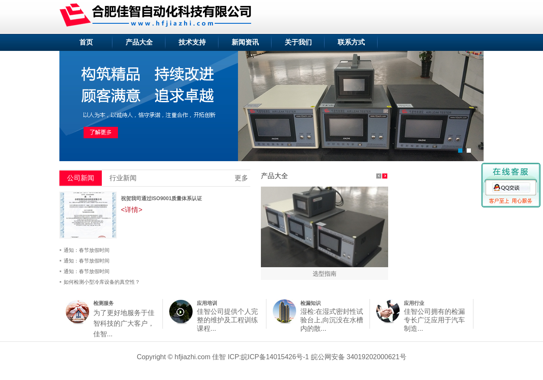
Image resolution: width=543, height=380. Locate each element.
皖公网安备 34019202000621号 (358, 356)
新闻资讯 (245, 42)
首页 (86, 42)
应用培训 (207, 303)
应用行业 (414, 303)
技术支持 (192, 42)
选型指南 (324, 273)
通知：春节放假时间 (86, 250)
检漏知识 (310, 303)
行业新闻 (123, 178)
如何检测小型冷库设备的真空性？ (102, 282)
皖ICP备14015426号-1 (275, 356)
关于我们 (298, 42)
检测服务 (103, 303)
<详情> (132, 209)
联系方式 (351, 42)
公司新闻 (80, 178)
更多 (241, 178)
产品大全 (139, 42)
